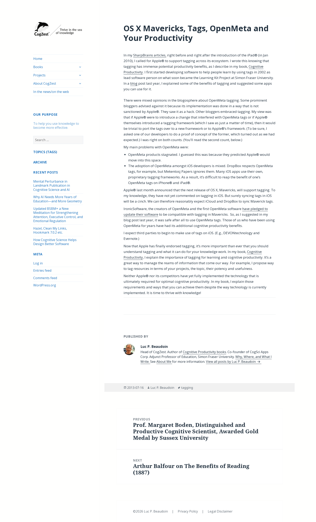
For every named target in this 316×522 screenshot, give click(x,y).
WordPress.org (44, 285)
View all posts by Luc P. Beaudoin (231, 361)
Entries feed (42, 270)
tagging (187, 387)
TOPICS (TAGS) (45, 152)
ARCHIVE (40, 162)
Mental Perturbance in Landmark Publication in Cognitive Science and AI (51, 185)
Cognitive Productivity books (204, 352)
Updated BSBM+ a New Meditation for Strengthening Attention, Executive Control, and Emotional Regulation (58, 214)
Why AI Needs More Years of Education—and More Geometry (57, 199)
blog (133, 83)
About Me (164, 361)
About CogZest (44, 83)
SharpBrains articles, (149, 55)
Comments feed (45, 278)
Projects (39, 75)
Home (37, 58)
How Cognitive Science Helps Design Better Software (55, 242)
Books (38, 67)
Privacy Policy (188, 511)
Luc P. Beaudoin (162, 387)
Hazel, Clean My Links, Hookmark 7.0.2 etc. (50, 230)
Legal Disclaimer (220, 511)
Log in (38, 263)
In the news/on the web (51, 91)
